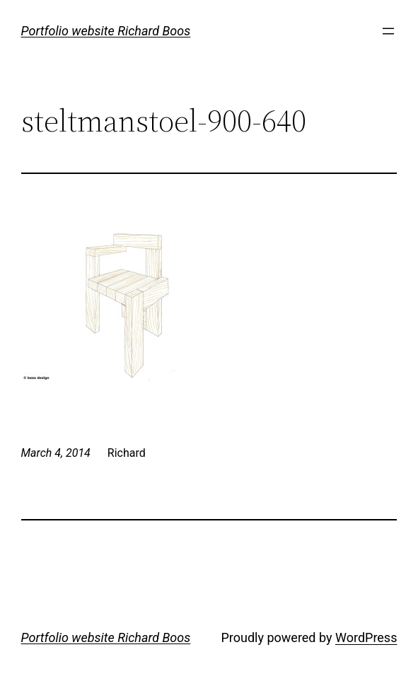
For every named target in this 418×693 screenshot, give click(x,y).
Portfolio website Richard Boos (106, 30)
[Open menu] (388, 31)
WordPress (366, 637)
